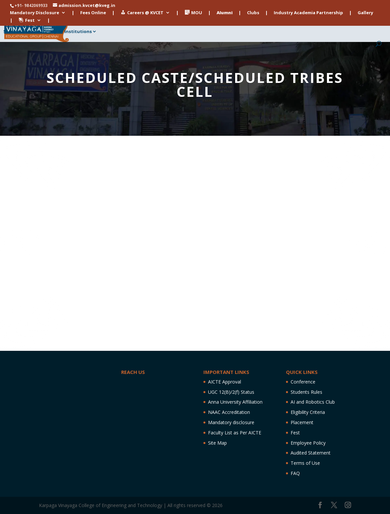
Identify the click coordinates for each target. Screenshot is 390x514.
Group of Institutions (67, 31)
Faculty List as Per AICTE (234, 432)
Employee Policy (308, 443)
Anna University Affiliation (235, 402)
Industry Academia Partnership (308, 13)
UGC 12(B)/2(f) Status (231, 392)
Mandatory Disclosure (34, 13)
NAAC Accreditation (229, 412)
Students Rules (306, 392)
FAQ (295, 473)
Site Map (217, 443)
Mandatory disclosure (231, 422)
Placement (302, 422)
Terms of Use (305, 463)
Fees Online (93, 13)
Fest (295, 432)
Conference (303, 382)
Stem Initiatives (21, 31)
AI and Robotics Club (313, 402)
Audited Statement (311, 453)
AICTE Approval (224, 382)
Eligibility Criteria (308, 412)
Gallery (365, 13)
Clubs (253, 13)
